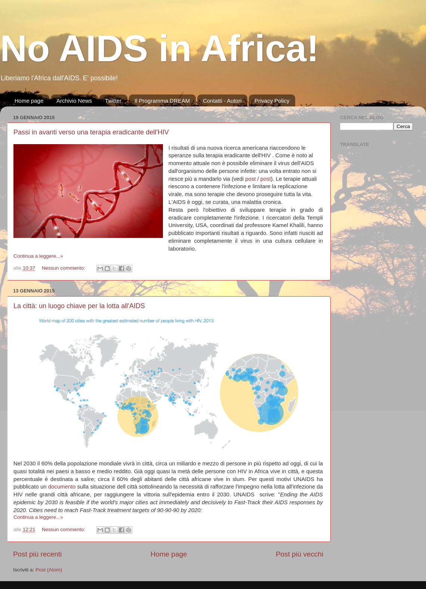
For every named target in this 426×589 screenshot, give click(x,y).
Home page (29, 100)
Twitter (113, 100)
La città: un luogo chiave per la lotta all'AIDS (79, 306)
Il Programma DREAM (162, 100)
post (250, 179)
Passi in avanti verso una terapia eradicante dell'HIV (91, 132)
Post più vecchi (299, 554)
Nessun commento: (64, 268)
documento (61, 487)
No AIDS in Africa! (159, 48)
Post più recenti (37, 554)
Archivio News (74, 100)
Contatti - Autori (222, 100)
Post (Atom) (49, 570)
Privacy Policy (271, 100)
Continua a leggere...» (38, 256)
